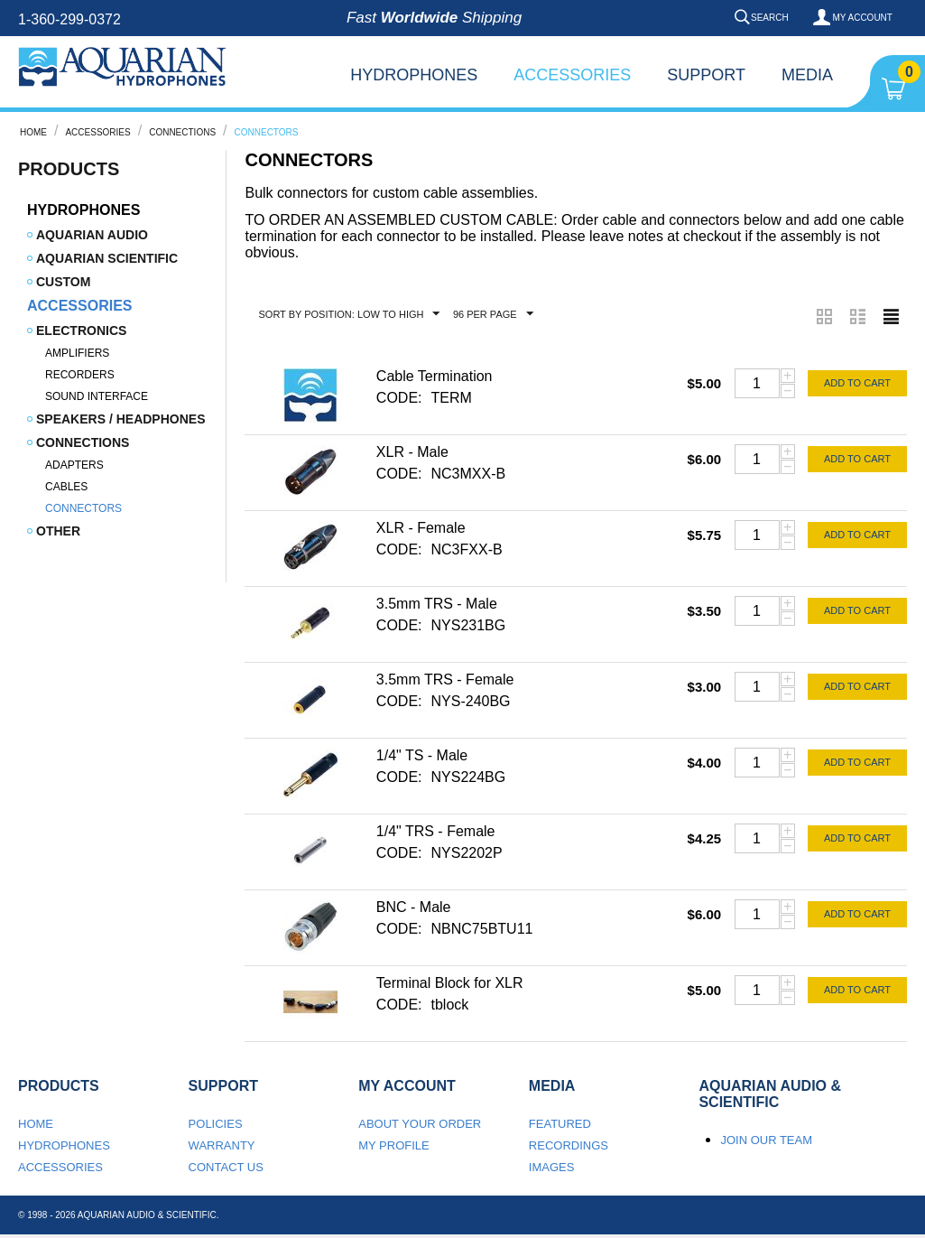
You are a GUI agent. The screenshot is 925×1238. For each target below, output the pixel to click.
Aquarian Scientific (107, 258)
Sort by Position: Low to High (348, 314)
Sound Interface (96, 396)
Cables (66, 486)
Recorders (80, 374)
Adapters (74, 465)
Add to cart (857, 382)
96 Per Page (493, 314)
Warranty (222, 1145)
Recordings (568, 1145)
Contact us (226, 1167)
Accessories (572, 75)
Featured (560, 1124)
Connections (182, 132)
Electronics (81, 330)
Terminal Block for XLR (449, 983)
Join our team (766, 1140)
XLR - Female (421, 527)
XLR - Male (412, 452)
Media (807, 75)
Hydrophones (413, 75)
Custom (63, 282)
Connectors (83, 508)
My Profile (394, 1145)
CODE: (399, 397)
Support (706, 75)
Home (33, 132)
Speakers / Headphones (120, 419)
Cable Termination (434, 376)
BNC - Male (413, 907)
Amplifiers (77, 353)
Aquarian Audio (92, 235)
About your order (419, 1124)
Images (552, 1167)
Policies (216, 1124)
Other (58, 531)
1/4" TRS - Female (435, 831)
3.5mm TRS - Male (436, 603)
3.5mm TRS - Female (445, 679)
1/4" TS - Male (421, 755)
